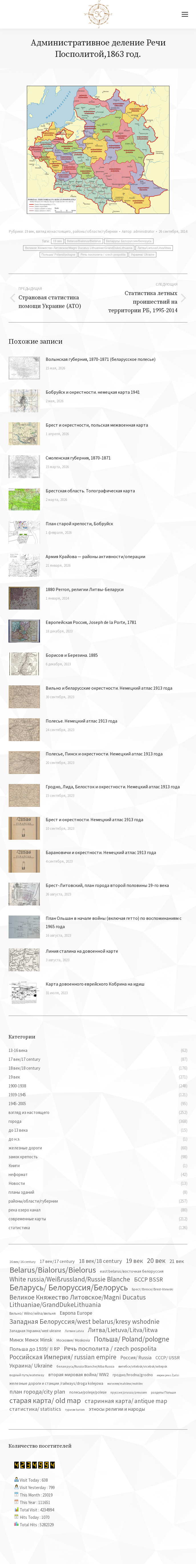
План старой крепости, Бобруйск (79, 523)
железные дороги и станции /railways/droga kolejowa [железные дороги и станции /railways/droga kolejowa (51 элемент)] (56, 1383)
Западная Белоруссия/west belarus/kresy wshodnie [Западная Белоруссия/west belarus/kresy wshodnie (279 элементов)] (84, 1321)
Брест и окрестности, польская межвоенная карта (97, 425)
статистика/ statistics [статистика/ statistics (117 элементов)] (35, 1409)
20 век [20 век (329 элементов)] (156, 1260)
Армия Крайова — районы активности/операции (95, 556)
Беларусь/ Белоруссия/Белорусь (128, 241)
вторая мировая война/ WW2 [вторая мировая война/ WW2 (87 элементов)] (78, 1374)
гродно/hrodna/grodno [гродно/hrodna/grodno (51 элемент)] (133, 1374)
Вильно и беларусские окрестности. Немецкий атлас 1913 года (109, 688)
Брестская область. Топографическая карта (90, 491)
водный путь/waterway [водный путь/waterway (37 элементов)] (26, 1375)
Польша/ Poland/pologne (59, 254)
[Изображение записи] (24, 368)
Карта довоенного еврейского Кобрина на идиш (95, 984)
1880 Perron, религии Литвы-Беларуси (85, 589)
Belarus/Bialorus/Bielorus (84, 241)
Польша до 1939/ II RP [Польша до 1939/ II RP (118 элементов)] (34, 1349)
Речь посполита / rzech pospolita (103, 254)
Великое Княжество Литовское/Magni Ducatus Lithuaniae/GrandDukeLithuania (78, 248)
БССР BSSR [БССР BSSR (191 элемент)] (148, 1279)
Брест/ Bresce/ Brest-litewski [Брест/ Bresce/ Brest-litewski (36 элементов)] (152, 1289)
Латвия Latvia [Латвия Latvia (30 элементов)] (74, 1331)
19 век (29, 231)
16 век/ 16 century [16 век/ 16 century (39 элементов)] (22, 1261)
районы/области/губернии (95, 231)
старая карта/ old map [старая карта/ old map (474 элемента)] (45, 1400)
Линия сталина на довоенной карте (82, 951)
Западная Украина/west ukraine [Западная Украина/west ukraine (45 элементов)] (35, 1330)
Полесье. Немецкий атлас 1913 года (81, 721)
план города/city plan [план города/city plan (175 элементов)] (37, 1391)
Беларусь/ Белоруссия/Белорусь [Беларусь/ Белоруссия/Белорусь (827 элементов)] (68, 1287)
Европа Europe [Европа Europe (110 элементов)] (76, 1313)
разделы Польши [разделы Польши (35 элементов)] (163, 1392)
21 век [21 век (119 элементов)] (176, 1261)
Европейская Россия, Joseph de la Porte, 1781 (91, 622)
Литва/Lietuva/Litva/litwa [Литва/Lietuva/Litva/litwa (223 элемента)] (123, 1330)
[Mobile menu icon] (185, 14)
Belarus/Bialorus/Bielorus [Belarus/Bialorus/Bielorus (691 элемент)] (52, 1270)
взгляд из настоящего (53, 231)
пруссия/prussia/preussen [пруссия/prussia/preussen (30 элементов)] (128, 1392)
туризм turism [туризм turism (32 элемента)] (75, 1410)
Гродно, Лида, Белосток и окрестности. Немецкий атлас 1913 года (113, 786)
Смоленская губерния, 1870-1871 (78, 458)
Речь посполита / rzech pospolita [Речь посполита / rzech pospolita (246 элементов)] (110, 1348)
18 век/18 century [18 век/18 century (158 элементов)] (100, 1260)
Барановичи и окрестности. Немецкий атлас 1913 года (101, 852)
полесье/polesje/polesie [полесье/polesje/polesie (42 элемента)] (87, 1392)
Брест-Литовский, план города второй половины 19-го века (107, 885)
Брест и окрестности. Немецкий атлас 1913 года (94, 819)
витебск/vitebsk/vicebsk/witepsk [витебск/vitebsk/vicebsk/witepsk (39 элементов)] (142, 1366)
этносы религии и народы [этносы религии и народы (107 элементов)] (117, 1409)
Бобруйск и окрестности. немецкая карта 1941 (93, 392)
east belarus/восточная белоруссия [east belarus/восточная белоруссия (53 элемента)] (131, 1271)
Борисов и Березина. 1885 (72, 655)
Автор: (138, 231)
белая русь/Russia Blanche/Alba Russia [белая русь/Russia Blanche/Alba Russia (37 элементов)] (85, 1366)
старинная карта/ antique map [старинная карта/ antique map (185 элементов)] (126, 1401)
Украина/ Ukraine (142, 254)
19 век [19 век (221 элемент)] (134, 1260)
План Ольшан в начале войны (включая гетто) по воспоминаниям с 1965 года (113, 922)
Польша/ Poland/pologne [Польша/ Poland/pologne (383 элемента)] (131, 1339)
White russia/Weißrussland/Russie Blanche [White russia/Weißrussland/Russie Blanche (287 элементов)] (69, 1279)
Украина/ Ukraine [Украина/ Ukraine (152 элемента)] (30, 1365)
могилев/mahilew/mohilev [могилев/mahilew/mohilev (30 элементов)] (125, 1384)
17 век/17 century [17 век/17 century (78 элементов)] (57, 1261)
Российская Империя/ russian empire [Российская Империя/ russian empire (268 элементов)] (62, 1357)
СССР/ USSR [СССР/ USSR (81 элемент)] (167, 1357)
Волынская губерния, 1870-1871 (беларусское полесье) (100, 359)
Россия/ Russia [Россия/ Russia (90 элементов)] (135, 1357)
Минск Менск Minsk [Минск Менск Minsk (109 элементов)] (30, 1339)
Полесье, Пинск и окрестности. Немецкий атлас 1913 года (104, 754)
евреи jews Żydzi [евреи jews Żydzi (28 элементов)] (168, 1375)
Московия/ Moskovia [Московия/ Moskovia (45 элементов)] (73, 1340)
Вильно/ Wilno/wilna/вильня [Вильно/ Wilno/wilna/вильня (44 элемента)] (32, 1313)
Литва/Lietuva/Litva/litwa (154, 248)
